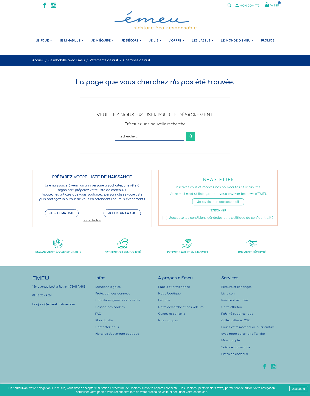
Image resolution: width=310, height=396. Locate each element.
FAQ (98, 313)
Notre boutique (169, 293)
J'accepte (298, 388)
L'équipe (164, 300)
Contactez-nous (107, 327)
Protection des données (112, 293)
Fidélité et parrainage (237, 313)
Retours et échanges (236, 286)
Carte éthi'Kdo (231, 307)
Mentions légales (108, 286)
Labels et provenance (174, 286)
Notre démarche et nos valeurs (180, 307)
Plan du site (104, 320)
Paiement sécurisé (234, 300)
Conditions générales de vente (117, 300)
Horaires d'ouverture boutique (117, 333)
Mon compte (230, 340)
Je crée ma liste (62, 213)
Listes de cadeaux (234, 354)
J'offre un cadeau (122, 213)
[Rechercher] (149, 136)
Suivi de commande (235, 347)
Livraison (228, 293)
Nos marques (168, 320)
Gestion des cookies (110, 307)
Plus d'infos (92, 220)
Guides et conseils (171, 313)
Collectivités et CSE (235, 320)
